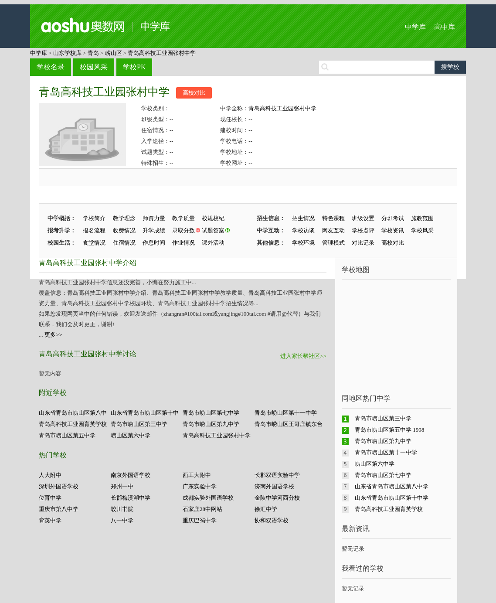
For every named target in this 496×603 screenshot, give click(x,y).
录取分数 (183, 230)
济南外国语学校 (274, 486)
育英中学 (50, 520)
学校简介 (94, 218)
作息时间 (154, 242)
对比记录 (363, 242)
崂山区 (113, 53)
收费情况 (124, 230)
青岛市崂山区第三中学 (139, 424)
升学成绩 (154, 230)
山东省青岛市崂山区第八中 (73, 412)
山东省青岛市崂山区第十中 (145, 412)
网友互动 (333, 230)
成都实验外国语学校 (208, 497)
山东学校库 (67, 53)
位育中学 (50, 497)
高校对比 (194, 92)
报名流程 (94, 230)
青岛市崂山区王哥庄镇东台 (289, 424)
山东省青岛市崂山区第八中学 (391, 486)
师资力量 (154, 218)
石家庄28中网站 (202, 509)
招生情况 (303, 218)
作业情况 (183, 242)
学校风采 (422, 230)
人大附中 (50, 475)
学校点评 (363, 230)
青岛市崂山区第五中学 (67, 435)
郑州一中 (122, 486)
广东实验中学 (200, 486)
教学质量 (183, 218)
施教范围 (422, 218)
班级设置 (363, 218)
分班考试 (392, 218)
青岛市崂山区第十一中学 (286, 412)
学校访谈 (303, 230)
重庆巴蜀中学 (200, 520)
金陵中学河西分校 (277, 497)
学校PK (134, 67)
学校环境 (303, 242)
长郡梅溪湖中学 (130, 497)
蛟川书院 (122, 509)
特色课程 (333, 218)
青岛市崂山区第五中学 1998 (389, 429)
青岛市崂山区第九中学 (211, 424)
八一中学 (122, 520)
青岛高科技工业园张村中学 (162, 53)
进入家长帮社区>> (303, 356)
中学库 (415, 27)
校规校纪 (213, 218)
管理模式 (333, 242)
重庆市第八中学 (58, 509)
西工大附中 (197, 475)
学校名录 (51, 67)
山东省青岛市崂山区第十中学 (391, 497)
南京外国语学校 (130, 475)
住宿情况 (124, 242)
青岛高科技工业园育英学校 (73, 424)
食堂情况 (94, 242)
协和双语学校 (272, 520)
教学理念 (124, 218)
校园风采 (94, 67)
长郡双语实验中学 (277, 475)
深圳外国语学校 (58, 486)
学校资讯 (392, 230)
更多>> (53, 334)
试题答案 (213, 230)
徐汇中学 (266, 509)
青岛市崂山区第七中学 (211, 412)
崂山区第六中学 (130, 435)
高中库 (444, 27)
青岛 (93, 53)
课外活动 (213, 242)
